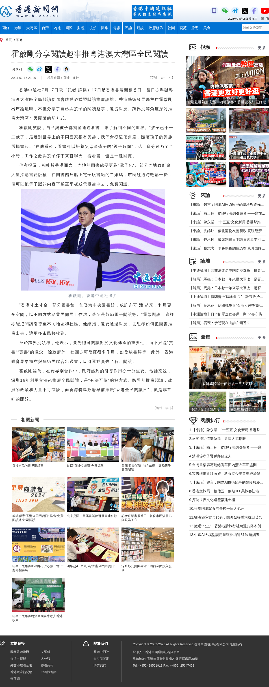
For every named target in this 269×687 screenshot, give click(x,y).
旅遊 (195, 28)
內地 (57, 28)
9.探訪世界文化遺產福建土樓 (212, 500)
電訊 (116, 28)
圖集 (104, 28)
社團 (171, 28)
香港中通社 (101, 652)
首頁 (8, 40)
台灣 (45, 28)
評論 (128, 28)
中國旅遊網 (48, 672)
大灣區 (31, 28)
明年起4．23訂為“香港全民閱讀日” (91, 566)
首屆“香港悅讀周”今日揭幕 (85, 465)
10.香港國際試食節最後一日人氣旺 (216, 508)
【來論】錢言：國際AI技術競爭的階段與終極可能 (228, 205)
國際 (69, 28)
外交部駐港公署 (21, 665)
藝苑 (183, 28)
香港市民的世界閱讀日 (28, 465)
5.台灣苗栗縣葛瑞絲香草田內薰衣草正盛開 (223, 465)
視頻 (92, 28)
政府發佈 (156, 28)
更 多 (262, 48)
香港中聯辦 (18, 658)
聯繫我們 (99, 665)
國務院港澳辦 (19, 652)
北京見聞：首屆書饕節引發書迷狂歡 (92, 516)
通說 (140, 28)
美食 (206, 28)
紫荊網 (15, 679)
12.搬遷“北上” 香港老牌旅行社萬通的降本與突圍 (228, 526)
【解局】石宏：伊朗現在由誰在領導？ (219, 323)
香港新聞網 (101, 658)
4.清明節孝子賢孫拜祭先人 (210, 456)
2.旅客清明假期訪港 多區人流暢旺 (217, 439)
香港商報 (47, 665)
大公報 (45, 658)
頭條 (6, 28)
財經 (81, 28)
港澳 (18, 28)
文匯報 (45, 652)
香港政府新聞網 (21, 672)
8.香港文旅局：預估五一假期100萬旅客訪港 (224, 491)
